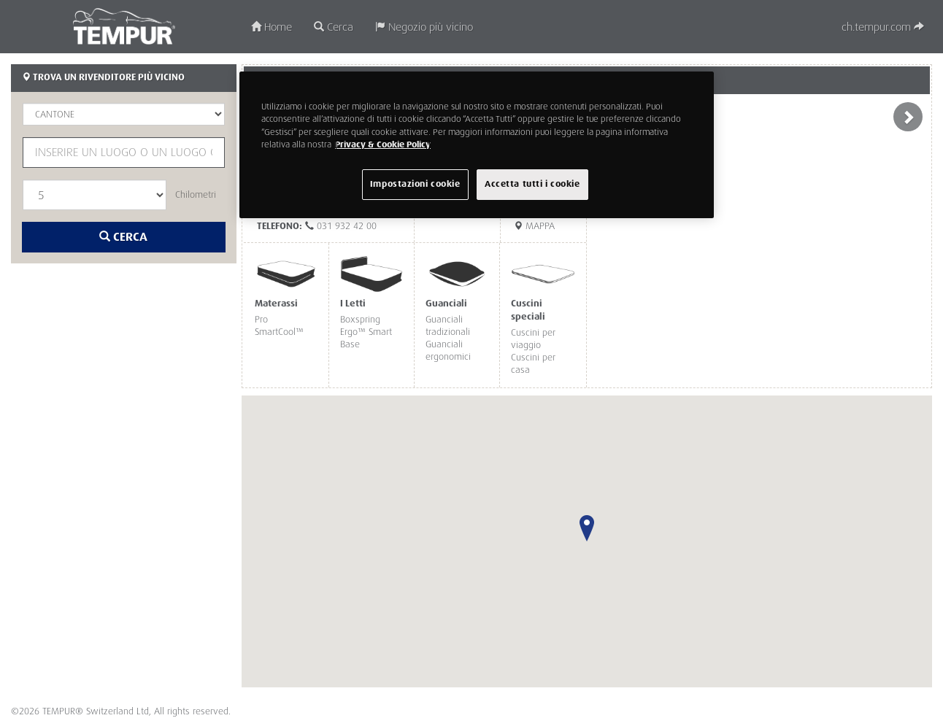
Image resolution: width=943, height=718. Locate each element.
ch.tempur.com (883, 27)
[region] (476, 144)
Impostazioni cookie (415, 184)
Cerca (333, 27)
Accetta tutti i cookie (532, 184)
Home (271, 27)
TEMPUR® (124, 26)
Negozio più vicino (424, 27)
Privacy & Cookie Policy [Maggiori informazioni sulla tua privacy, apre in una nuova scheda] (383, 144)
